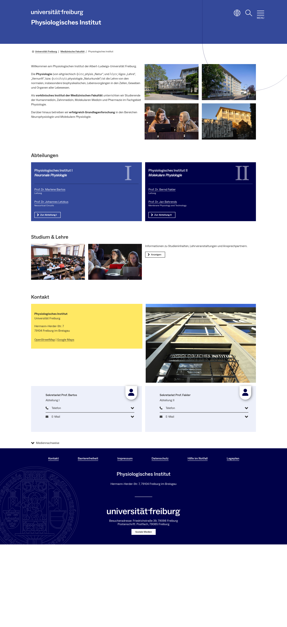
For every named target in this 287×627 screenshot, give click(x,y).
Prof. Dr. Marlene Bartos (49, 189)
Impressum (125, 458)
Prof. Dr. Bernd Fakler (162, 189)
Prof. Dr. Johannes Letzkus (51, 202)
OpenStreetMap (44, 340)
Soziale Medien (143, 531)
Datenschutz (160, 458)
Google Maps (65, 340)
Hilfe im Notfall (198, 458)
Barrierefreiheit (88, 458)
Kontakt (53, 458)
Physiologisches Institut (66, 22)
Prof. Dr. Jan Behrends (162, 202)
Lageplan (233, 458)
